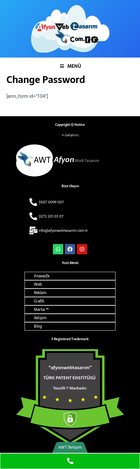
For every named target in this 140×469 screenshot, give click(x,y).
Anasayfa (41, 276)
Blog (38, 326)
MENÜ (70, 66)
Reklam (40, 293)
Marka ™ (41, 309)
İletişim (40, 318)
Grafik (39, 301)
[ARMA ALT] (70, 397)
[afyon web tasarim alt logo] (70, 160)
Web (38, 284)
